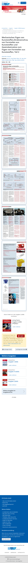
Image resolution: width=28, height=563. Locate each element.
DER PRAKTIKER (6, 515)
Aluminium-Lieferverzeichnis (10, 527)
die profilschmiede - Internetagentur (14, 561)
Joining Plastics (5, 28)
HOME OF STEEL (7, 522)
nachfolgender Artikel (21, 349)
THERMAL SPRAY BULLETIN (9, 517)
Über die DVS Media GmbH (9, 501)
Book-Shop (5, 502)
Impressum (13, 552)
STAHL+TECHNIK (7, 525)
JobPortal (5, 506)
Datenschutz (21, 552)
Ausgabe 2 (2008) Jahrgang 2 (19, 28)
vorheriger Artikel (7, 349)
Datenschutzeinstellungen (14, 559)
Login (20, 336)
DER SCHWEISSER (7, 523)
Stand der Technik (6, 56)
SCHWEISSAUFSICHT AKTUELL (10, 518)
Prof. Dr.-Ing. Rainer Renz (13, 58)
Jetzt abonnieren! (6, 539)
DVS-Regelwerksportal (8, 504)
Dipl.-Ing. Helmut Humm (18, 60)
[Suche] (19, 3)
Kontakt (7, 552)
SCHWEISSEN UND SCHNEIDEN (10, 512)
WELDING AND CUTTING (9, 513)
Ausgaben (11, 28)
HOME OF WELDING (7, 520)
